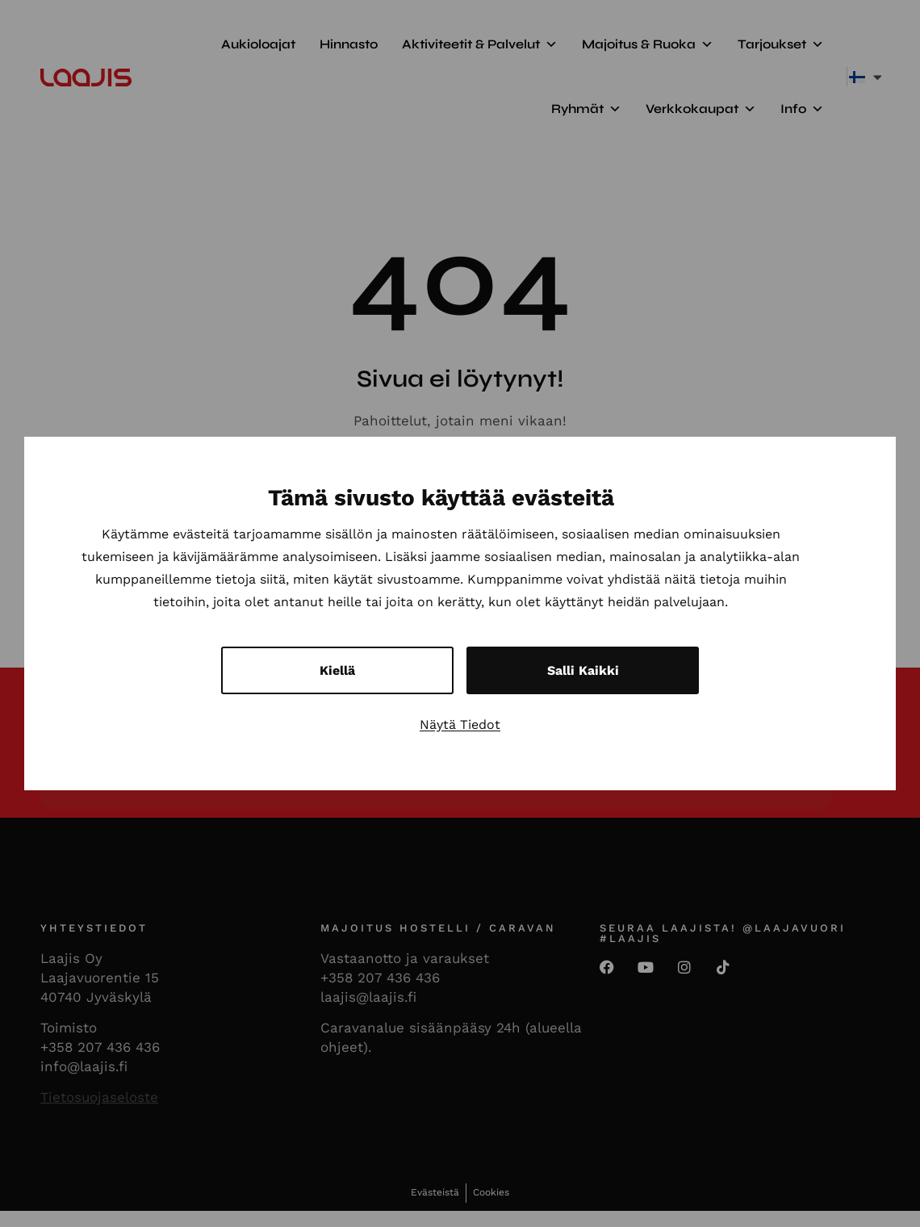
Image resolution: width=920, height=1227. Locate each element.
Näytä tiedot (460, 724)
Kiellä (337, 670)
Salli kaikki (583, 670)
